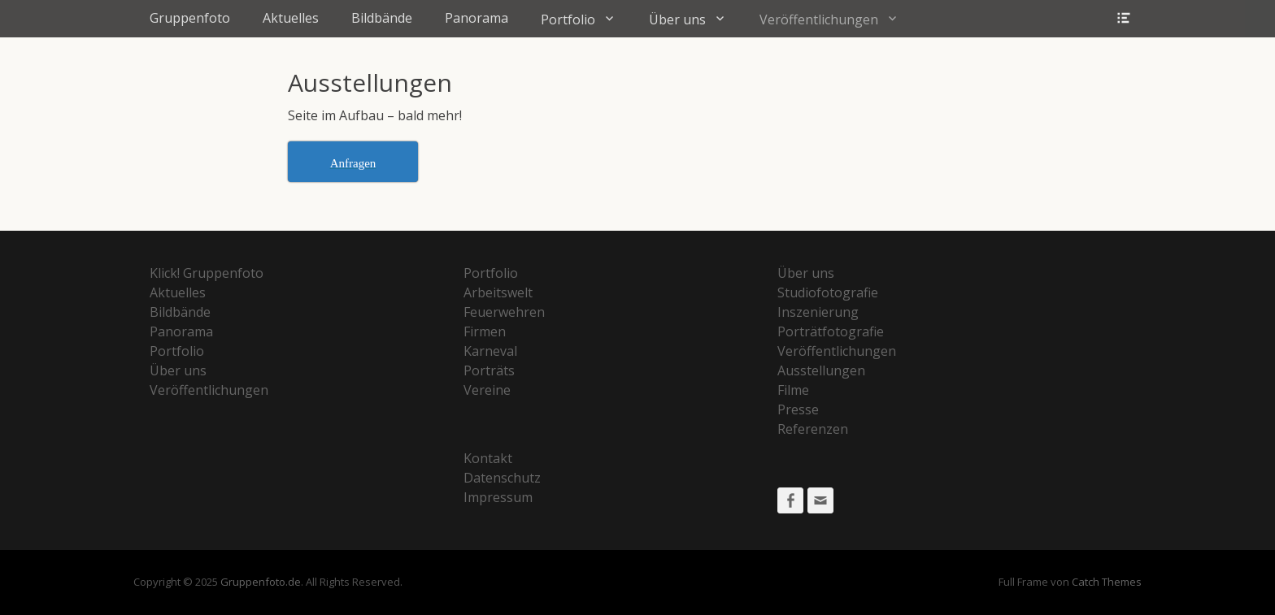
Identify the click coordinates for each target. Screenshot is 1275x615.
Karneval (490, 351)
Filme (793, 390)
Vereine (487, 390)
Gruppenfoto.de (260, 581)
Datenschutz (502, 478)
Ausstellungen (821, 370)
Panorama (476, 18)
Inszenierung (818, 312)
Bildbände (381, 18)
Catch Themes (1107, 581)
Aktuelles (291, 18)
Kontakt (487, 458)
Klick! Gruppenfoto (206, 273)
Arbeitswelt (498, 292)
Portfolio (568, 19)
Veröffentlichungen (818, 19)
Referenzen (812, 429)
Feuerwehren (504, 312)
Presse (798, 409)
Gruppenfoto (190, 18)
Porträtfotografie (830, 331)
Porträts (489, 370)
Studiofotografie (827, 292)
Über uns (677, 19)
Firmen (484, 331)
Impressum (498, 497)
